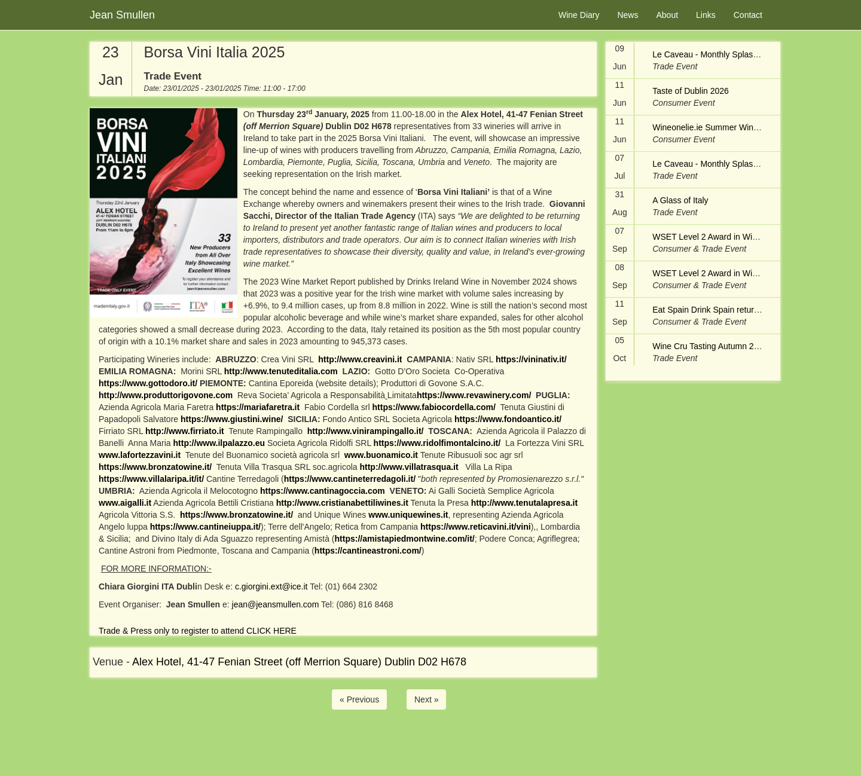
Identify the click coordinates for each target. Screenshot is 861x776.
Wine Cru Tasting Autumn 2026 (710, 346)
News (627, 15)
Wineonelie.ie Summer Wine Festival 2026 (731, 127)
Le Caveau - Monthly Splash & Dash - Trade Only (744, 54)
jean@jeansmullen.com (275, 604)
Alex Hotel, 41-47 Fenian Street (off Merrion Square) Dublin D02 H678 (299, 662)
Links (706, 15)
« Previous (359, 699)
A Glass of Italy (680, 200)
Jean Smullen (122, 15)
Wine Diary (578, 15)
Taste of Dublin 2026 (690, 91)
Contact (748, 15)
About (667, 15)
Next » (426, 699)
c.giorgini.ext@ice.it (271, 586)
